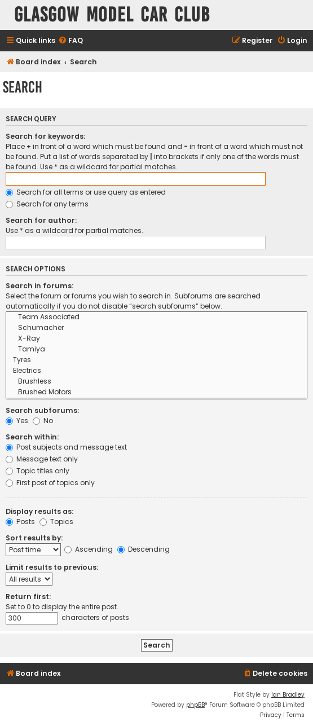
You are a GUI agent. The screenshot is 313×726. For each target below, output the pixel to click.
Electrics (156, 371)
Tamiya (156, 349)
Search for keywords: (45, 136)
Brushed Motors (156, 392)
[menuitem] (70, 41)
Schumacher (156, 328)
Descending (143, 549)
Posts (20, 521)
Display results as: (39, 511)
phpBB (195, 705)
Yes (17, 420)
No (43, 420)
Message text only (42, 459)
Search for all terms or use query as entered (86, 192)
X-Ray (156, 338)
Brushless (156, 381)
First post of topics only (50, 482)
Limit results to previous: (52, 567)
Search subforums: (42, 410)
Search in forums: (39, 286)
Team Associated (156, 317)
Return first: (28, 596)
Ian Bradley (288, 694)
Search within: (32, 437)
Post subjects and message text (66, 447)
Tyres (156, 360)
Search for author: (41, 220)
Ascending (88, 549)
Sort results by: (34, 538)
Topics (56, 521)
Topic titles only (37, 471)
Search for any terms (47, 204)
